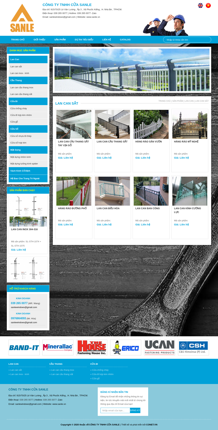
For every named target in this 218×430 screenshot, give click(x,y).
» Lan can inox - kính (19, 374)
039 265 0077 (60, 13)
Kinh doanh (23, 298)
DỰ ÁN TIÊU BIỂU (84, 39)
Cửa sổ (14, 129)
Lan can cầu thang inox (21, 87)
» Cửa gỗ (95, 378)
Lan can (14, 59)
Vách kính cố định (20, 171)
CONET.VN (151, 424)
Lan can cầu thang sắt (21, 94)
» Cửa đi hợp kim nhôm (101, 374)
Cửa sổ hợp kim (18, 142)
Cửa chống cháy (18, 108)
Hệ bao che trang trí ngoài (25, 178)
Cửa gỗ (14, 121)
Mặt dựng (15, 150)
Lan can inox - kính (19, 73)
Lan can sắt (16, 66)
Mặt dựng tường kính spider (24, 163)
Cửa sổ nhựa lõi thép (21, 136)
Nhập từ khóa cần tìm (207, 39)
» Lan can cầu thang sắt (61, 374)
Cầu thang (16, 80)
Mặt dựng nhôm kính (20, 157)
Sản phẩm (60, 39)
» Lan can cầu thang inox (61, 370)
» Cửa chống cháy (99, 370)
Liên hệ (106, 39)
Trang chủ (18, 39)
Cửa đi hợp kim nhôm (21, 115)
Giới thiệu (39, 39)
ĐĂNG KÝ (135, 410)
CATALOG (125, 39)
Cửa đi (14, 101)
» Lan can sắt (15, 370)
